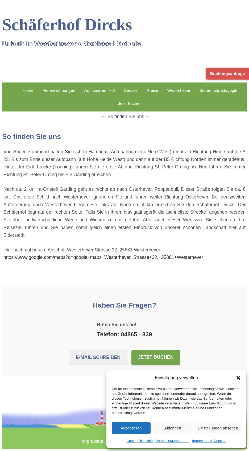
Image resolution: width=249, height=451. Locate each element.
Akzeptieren (131, 428)
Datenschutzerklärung (172, 441)
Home (28, 90)
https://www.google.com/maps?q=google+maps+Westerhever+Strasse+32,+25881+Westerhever (103, 257)
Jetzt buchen (156, 357)
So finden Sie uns (126, 116)
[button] (238, 377)
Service (131, 90)
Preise (152, 90)
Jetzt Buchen (130, 103)
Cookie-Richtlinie (139, 441)
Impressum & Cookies (209, 441)
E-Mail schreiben (98, 357)
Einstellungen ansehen (218, 428)
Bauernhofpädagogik (218, 90)
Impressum (93, 441)
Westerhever (178, 90)
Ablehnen (172, 428)
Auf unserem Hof (99, 90)
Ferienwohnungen (59, 90)
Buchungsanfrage (227, 73)
